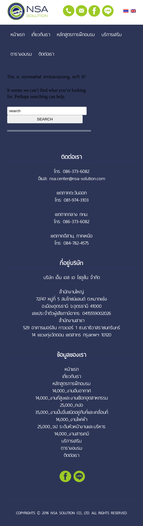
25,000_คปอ (71, 405)
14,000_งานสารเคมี (71, 433)
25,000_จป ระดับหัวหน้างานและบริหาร (71, 426)
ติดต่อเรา (46, 54)
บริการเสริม (112, 34)
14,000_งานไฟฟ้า (71, 419)
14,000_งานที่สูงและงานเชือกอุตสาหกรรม (71, 398)
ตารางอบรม (21, 54)
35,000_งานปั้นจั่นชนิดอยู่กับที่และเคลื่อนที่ (71, 412)
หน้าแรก (18, 34)
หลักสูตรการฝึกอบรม (76, 34)
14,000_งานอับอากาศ (71, 390)
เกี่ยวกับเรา (40, 34)
